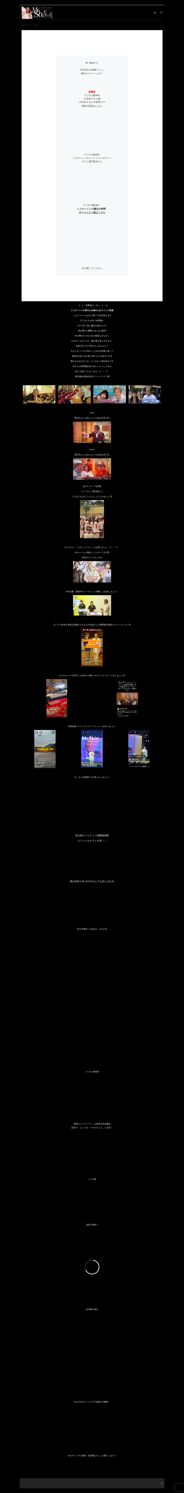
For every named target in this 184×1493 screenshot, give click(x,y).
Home (24, 29)
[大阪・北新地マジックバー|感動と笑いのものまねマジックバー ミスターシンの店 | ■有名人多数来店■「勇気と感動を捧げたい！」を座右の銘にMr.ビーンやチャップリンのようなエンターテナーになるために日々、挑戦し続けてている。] (37, 16)
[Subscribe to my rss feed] (162, 1479)
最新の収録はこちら (92, 110)
